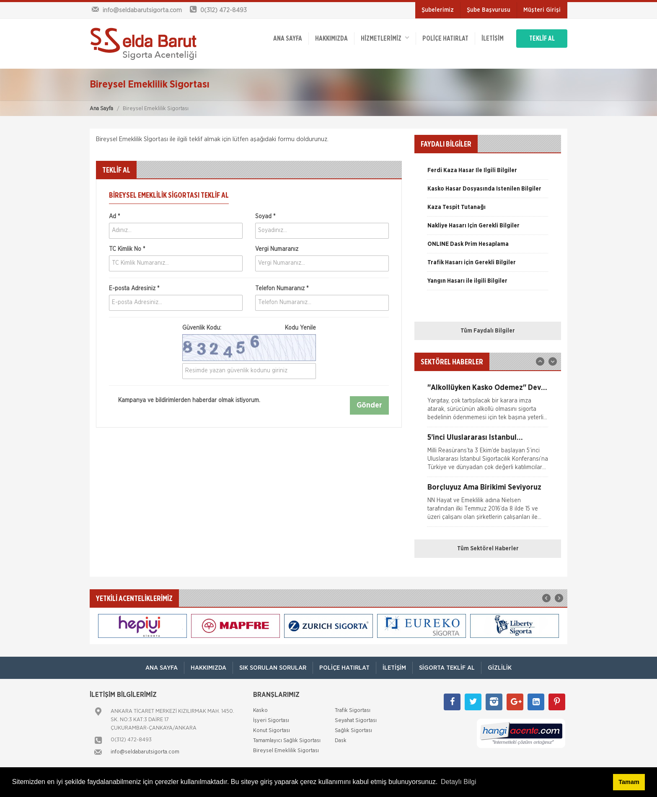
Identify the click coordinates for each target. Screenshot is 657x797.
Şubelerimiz (438, 10)
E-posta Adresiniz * (134, 288)
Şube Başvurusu (488, 10)
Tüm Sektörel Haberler (488, 549)
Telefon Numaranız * (281, 288)
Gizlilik (500, 668)
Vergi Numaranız (276, 249)
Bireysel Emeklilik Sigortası (286, 750)
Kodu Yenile (300, 328)
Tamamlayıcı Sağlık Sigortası (287, 740)
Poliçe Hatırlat (445, 38)
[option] (487, 173)
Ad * (114, 216)
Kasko (260, 710)
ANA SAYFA (287, 38)
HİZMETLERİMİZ (385, 38)
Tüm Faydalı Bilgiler (487, 331)
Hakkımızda (331, 38)
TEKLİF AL (542, 38)
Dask (341, 740)
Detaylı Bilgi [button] (458, 781)
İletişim (492, 38)
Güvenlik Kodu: (249, 328)
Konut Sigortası (271, 730)
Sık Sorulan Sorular (272, 668)
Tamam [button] (628, 782)
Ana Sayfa (101, 108)
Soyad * (265, 216)
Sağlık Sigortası (353, 730)
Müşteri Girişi (542, 10)
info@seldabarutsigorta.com (145, 752)
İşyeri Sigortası (271, 720)
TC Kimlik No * (127, 249)
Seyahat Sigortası (356, 720)
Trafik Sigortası (352, 710)
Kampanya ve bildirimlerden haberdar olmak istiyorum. (184, 400)
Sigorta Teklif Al (447, 668)
